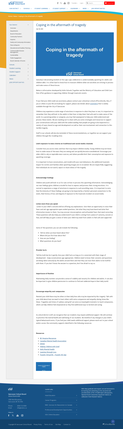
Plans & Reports (15, 45)
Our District (15, 8)
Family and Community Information (20, 42)
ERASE (42, 344)
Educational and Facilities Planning (20, 48)
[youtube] (65, 3)
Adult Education (61, 395)
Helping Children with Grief (50, 346)
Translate (75, 3)
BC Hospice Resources (48, 338)
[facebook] (57, 3)
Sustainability (14, 55)
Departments (14, 31)
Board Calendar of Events (17, 61)
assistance (94, 104)
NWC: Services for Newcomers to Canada (61, 405)
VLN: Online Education (61, 415)
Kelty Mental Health (47, 349)
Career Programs (61, 400)
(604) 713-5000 (21, 406)
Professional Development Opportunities (61, 410)
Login (82, 3)
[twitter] (61, 3)
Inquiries (12, 39)
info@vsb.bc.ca (22, 408)
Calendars (75, 8)
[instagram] (68, 3)
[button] (29, 25)
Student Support (60, 8)
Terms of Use (48, 424)
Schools (28, 8)
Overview (13, 28)
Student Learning (42, 8)
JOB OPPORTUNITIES (98, 8)
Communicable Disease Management (17, 51)
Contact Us (67, 424)
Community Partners (16, 36)
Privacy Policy (38, 424)
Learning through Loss (48, 352)
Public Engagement (15, 58)
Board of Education (15, 34)
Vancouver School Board (24, 424)
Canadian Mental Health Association (53, 341)
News (86, 8)
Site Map (58, 424)
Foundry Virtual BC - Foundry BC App (53, 355)
